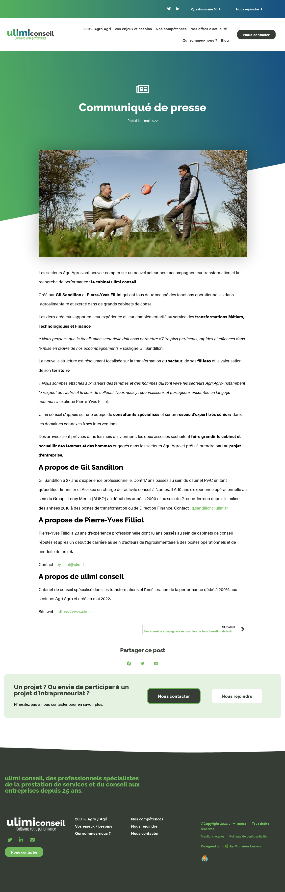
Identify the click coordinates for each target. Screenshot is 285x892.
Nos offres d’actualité (208, 28)
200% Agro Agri (97, 28)
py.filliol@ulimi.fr (71, 564)
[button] (128, 663)
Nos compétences (171, 28)
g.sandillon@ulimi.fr (210, 508)
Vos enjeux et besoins (133, 28)
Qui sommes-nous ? (199, 40)
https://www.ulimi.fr (75, 611)
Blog (225, 40)
